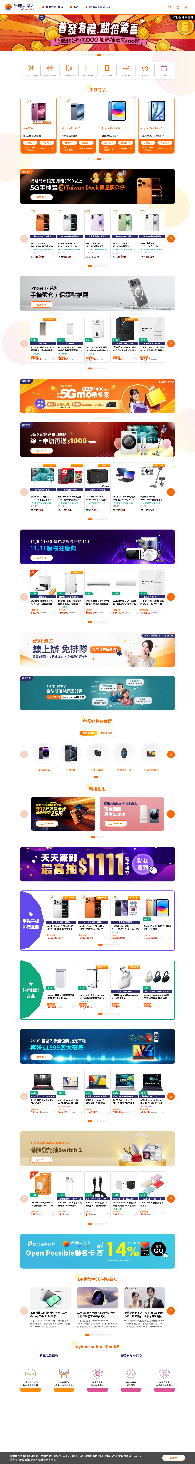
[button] (83, 55)
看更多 (41, 197)
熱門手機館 (88, 733)
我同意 (173, 1458)
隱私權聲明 (31, 1459)
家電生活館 (106, 733)
